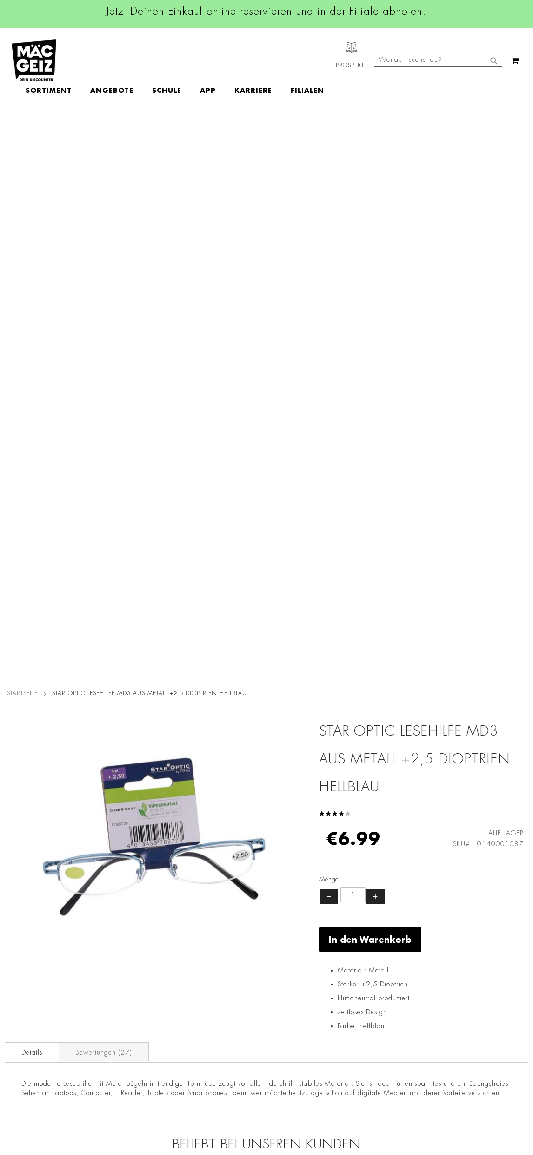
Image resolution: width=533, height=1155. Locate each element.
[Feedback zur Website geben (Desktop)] (376, 1099)
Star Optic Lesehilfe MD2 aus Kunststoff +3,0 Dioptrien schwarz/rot (201, 739)
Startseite (22, 131)
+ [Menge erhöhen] (375, 334)
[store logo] (34, 60)
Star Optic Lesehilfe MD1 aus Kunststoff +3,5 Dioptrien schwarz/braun (70, 739)
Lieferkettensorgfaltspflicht (126, 1038)
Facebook (228, 915)
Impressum (102, 939)
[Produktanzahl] (353, 333)
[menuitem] (102, 60)
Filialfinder (16, 913)
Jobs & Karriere (23, 926)
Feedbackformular (366, 1015)
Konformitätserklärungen (123, 1103)
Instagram (229, 936)
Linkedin (227, 957)
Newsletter (16, 999)
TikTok (223, 978)
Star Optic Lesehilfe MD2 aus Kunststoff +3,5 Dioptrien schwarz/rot (332, 739)
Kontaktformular (363, 999)
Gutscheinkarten (24, 1064)
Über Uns (14, 939)
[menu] (229, 60)
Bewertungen (103, 490)
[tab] (32, 489)
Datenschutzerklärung (477, 1009)
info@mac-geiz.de (365, 983)
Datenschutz (104, 913)
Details (31, 490)
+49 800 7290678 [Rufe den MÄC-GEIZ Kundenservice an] (359, 943)
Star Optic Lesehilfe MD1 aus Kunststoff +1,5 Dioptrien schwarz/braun (462, 739)
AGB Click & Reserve (118, 926)
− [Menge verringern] (328, 334)
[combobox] (438, 99)
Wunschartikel (21, 1051)
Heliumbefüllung (25, 1038)
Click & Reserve (23, 986)
